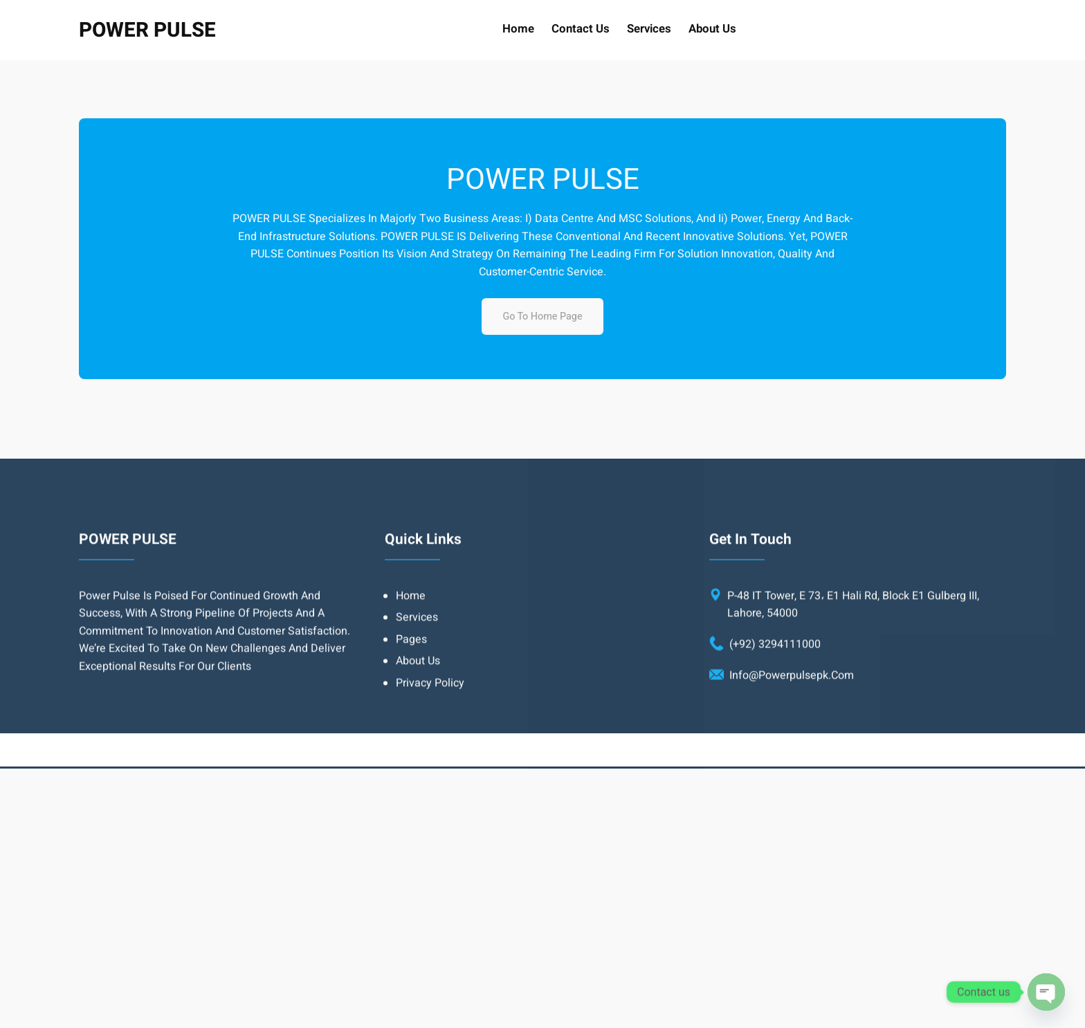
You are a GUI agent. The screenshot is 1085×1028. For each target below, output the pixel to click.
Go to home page (542, 316)
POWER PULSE (147, 30)
